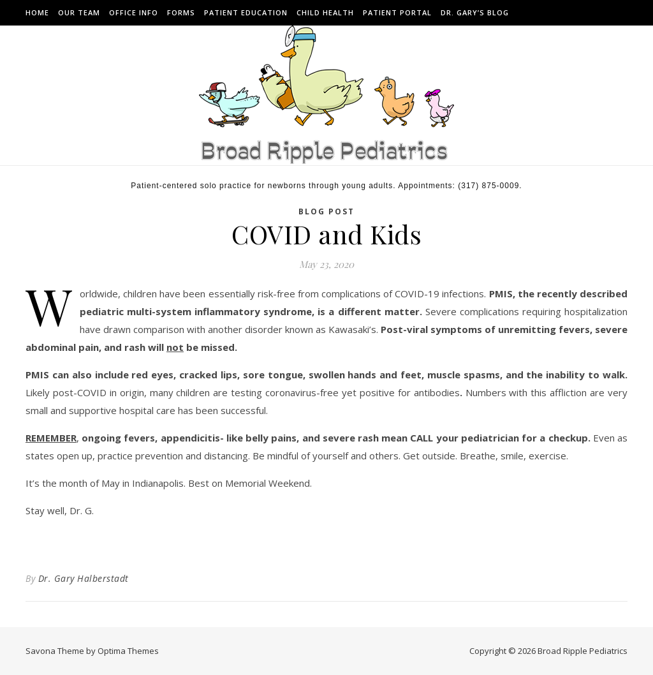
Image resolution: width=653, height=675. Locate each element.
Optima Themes (128, 650)
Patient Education (246, 12)
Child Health (325, 12)
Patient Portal (397, 12)
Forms (181, 12)
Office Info (133, 12)
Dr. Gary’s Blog (475, 12)
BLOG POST (326, 211)
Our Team (79, 12)
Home (37, 12)
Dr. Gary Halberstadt (83, 578)
